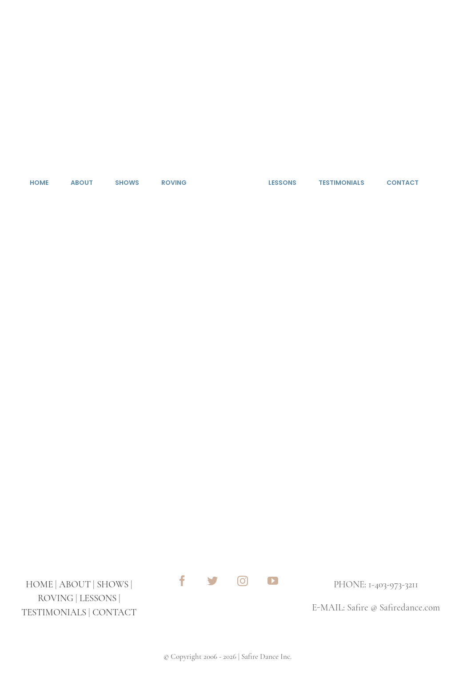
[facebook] (182, 580)
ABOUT (75, 584)
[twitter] (212, 580)
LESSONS (98, 598)
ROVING (55, 598)
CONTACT (114, 612)
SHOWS (112, 584)
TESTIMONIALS (53, 612)
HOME (39, 584)
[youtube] (273, 580)
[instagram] (242, 580)
